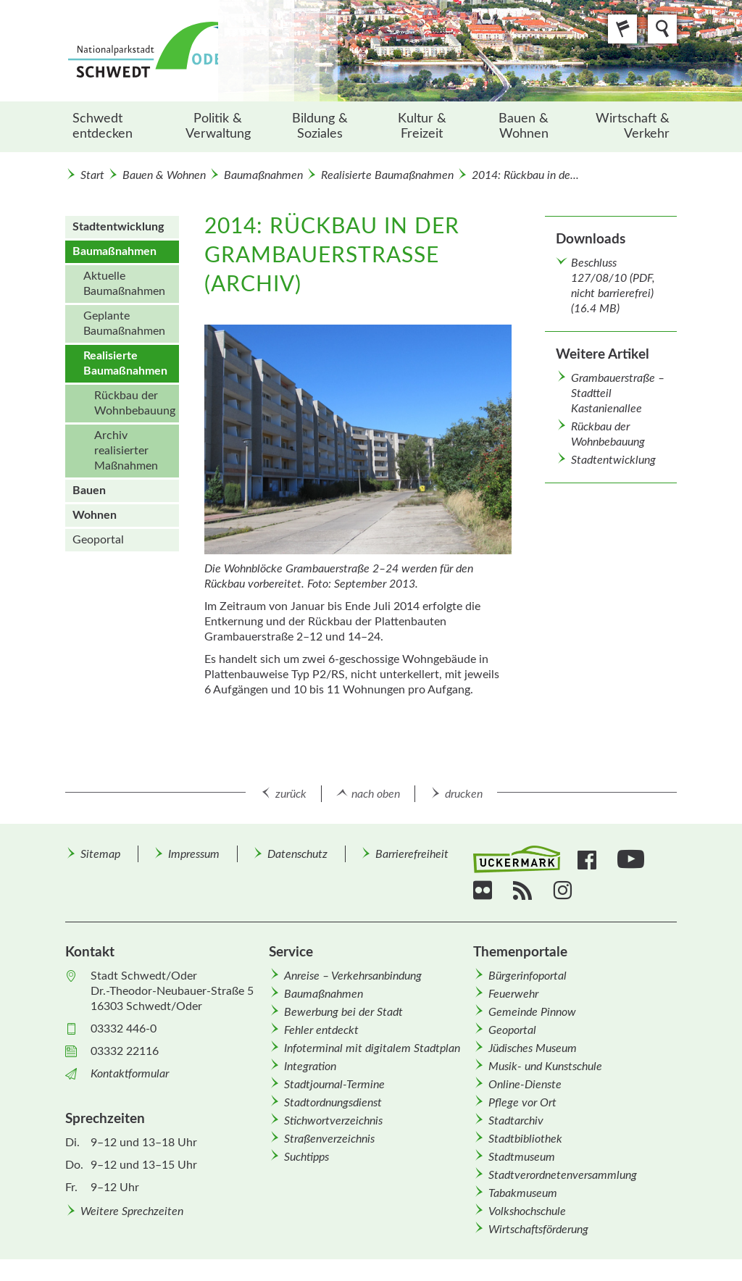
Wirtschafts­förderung (538, 1229)
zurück (291, 794)
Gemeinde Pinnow (532, 1012)
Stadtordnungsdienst (333, 1103)
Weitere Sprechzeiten (131, 1211)
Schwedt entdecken (102, 126)
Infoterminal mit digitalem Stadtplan (372, 1048)
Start (92, 175)
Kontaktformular (130, 1074)
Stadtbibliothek (525, 1139)
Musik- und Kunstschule (545, 1066)
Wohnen (94, 515)
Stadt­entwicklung (118, 227)
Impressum (194, 854)
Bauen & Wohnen (524, 126)
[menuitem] (116, 126)
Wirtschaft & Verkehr (633, 126)
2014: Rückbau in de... (525, 175)
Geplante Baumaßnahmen (124, 323)
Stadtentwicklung (613, 460)
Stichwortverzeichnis (333, 1121)
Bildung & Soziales (320, 126)
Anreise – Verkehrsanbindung (353, 976)
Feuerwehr (513, 994)
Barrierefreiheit (412, 854)
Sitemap (100, 854)
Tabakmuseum (522, 1193)
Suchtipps (306, 1157)
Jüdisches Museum (532, 1048)
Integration (310, 1066)
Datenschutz (297, 854)
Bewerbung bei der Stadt (343, 1012)
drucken (464, 794)
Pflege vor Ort (522, 1103)
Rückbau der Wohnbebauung (134, 403)
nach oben (375, 794)
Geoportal (98, 540)
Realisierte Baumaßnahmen (387, 175)
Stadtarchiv (515, 1121)
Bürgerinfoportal (527, 976)
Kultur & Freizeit (422, 126)
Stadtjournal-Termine (334, 1084)
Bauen (89, 490)
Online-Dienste (525, 1084)
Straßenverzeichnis (329, 1139)
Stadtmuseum (521, 1157)
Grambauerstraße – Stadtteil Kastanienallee (617, 393)
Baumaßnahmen (263, 175)
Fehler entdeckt (321, 1030)
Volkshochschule (527, 1211)
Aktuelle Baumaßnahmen (124, 283)
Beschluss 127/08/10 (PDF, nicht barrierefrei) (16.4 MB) (613, 285)
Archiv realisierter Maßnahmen (126, 451)
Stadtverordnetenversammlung (562, 1175)
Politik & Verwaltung (218, 126)
